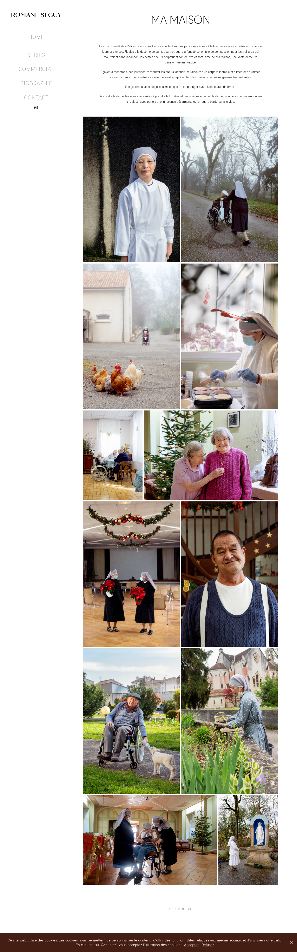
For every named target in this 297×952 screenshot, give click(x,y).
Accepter (191, 944)
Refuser (208, 944)
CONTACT (36, 97)
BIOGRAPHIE (36, 83)
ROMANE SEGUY (36, 15)
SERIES (36, 54)
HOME (36, 36)
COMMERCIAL (36, 68)
